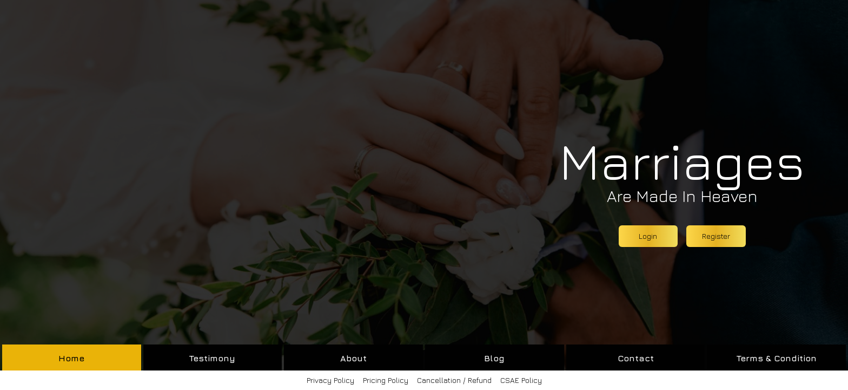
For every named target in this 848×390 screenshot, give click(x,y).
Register (716, 235)
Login (648, 235)
